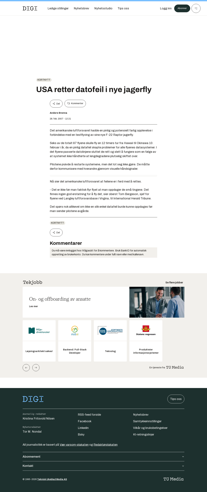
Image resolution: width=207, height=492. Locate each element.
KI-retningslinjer (143, 434)
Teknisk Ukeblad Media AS (52, 479)
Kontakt (103, 465)
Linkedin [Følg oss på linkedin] (83, 428)
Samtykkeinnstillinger (147, 421)
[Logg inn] (164, 8)
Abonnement (103, 456)
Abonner (181, 8)
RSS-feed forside (89, 414)
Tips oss (176, 399)
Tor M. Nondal (32, 431)
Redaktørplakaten (105, 444)
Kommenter (75, 103)
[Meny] (196, 8)
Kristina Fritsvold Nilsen (38, 418)
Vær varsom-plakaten (74, 444)
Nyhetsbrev (140, 414)
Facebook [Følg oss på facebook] (84, 421)
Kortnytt (44, 80)
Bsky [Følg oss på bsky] (81, 434)
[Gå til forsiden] (30, 8)
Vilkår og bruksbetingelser (150, 428)
